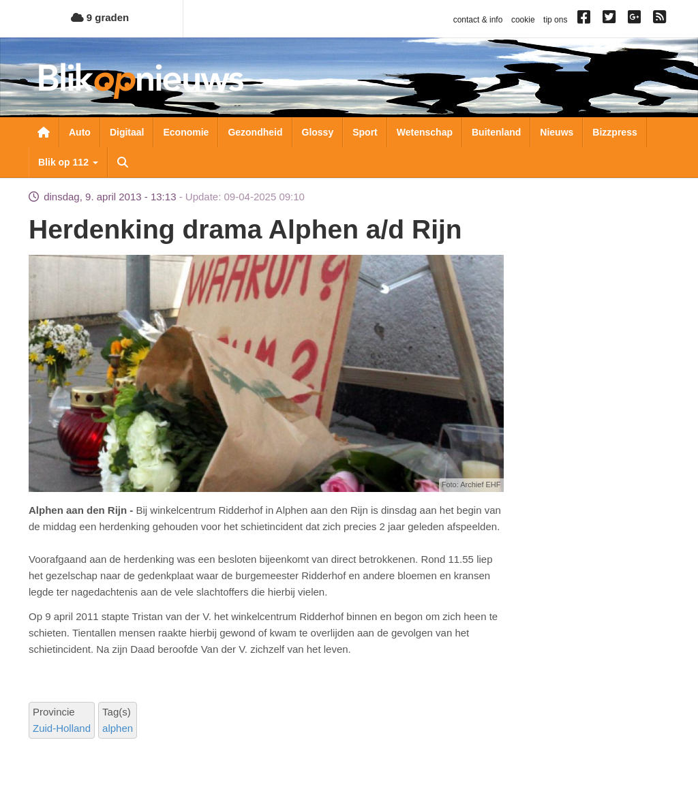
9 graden (100, 17)
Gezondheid (255, 132)
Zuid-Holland (62, 728)
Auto (80, 132)
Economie (186, 132)
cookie (523, 20)
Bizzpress (614, 132)
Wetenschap (425, 132)
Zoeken (122, 162)
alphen (117, 728)
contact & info (478, 20)
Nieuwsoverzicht (44, 132)
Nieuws (556, 132)
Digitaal (127, 132)
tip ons (555, 20)
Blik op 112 (68, 162)
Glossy (318, 132)
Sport (365, 132)
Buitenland (496, 132)
